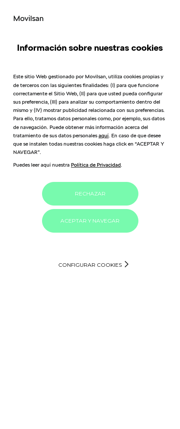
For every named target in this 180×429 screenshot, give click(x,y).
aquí (104, 135)
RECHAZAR (90, 193)
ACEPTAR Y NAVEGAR (90, 220)
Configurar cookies (90, 265)
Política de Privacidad (96, 164)
